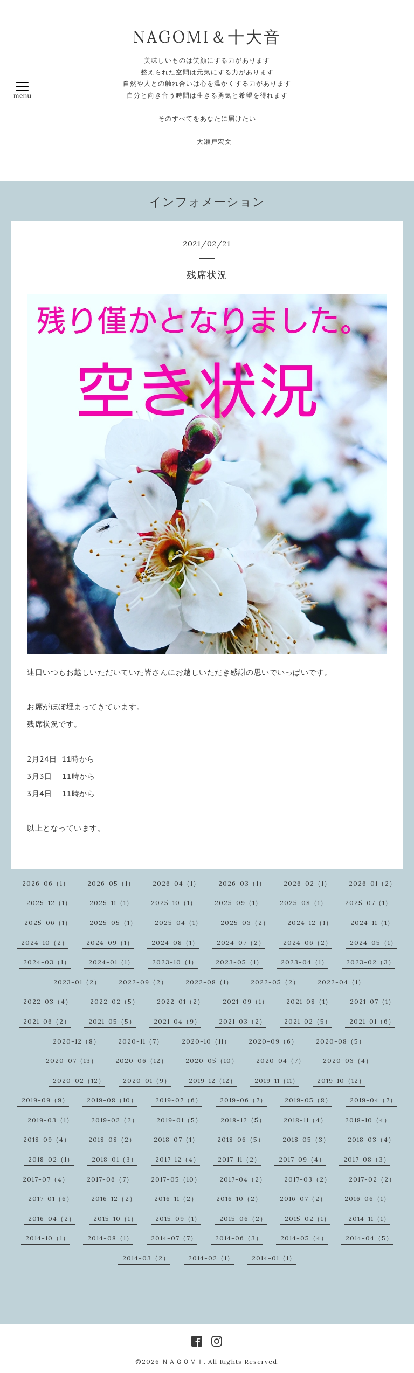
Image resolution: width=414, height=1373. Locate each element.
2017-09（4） (302, 1159)
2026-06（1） (46, 883)
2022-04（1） (341, 982)
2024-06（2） (307, 943)
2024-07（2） (241, 943)
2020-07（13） (72, 1061)
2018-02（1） (51, 1159)
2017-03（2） (307, 1179)
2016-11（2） (176, 1199)
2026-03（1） (242, 883)
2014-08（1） (110, 1238)
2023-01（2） (77, 982)
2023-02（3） (370, 962)
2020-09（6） (273, 1041)
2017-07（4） (46, 1179)
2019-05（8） (308, 1100)
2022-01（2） (180, 1001)
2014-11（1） (369, 1219)
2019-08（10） (112, 1100)
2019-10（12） (341, 1081)
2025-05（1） (113, 923)
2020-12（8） (76, 1041)
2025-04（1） (178, 923)
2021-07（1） (372, 1001)
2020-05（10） (211, 1061)
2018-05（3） (306, 1139)
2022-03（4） (47, 1001)
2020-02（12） (79, 1081)
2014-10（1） (47, 1238)
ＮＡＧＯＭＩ (183, 1361)
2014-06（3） (239, 1238)
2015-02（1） (307, 1219)
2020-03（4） (347, 1061)
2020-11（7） (140, 1041)
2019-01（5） (179, 1120)
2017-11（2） (239, 1159)
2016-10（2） (239, 1199)
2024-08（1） (175, 943)
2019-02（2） (115, 1120)
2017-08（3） (366, 1159)
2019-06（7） (243, 1100)
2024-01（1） (111, 962)
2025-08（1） (303, 903)
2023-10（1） (175, 962)
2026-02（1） (307, 883)
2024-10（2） (44, 943)
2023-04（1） (304, 962)
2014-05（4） (304, 1238)
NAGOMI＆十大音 (207, 36)
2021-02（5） (308, 1021)
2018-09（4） (47, 1139)
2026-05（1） (111, 883)
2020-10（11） (206, 1041)
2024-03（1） (47, 962)
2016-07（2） (303, 1199)
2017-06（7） (110, 1179)
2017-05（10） (176, 1179)
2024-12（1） (310, 923)
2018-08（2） (112, 1139)
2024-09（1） (110, 943)
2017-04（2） (242, 1179)
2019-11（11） (276, 1081)
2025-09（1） (238, 903)
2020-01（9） (147, 1081)
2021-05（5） (112, 1021)
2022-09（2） (143, 982)
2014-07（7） (174, 1238)
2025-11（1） (111, 903)
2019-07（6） (178, 1100)
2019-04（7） (373, 1100)
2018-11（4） (305, 1120)
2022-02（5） (114, 1001)
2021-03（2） (242, 1021)
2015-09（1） (178, 1219)
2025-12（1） (49, 903)
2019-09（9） (45, 1100)
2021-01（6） (372, 1021)
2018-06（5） (241, 1139)
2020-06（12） (141, 1061)
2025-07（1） (368, 903)
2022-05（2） (275, 982)
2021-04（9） (177, 1021)
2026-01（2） (372, 883)
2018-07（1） (176, 1139)
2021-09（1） (245, 1001)
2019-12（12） (213, 1081)
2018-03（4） (371, 1139)
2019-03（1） (50, 1120)
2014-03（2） (146, 1258)
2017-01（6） (50, 1199)
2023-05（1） (239, 962)
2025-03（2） (245, 923)
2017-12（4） (177, 1159)
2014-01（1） (274, 1258)
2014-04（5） (369, 1238)
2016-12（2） (113, 1199)
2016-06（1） (367, 1199)
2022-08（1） (209, 982)
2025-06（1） (48, 923)
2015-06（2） (243, 1219)
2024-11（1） (372, 923)
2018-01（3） (114, 1159)
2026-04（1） (176, 883)
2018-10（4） (368, 1120)
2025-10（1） (174, 903)
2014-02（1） (211, 1258)
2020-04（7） (280, 1061)
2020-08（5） (340, 1041)
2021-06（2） (47, 1021)
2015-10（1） (115, 1219)
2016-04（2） (51, 1219)
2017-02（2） (372, 1179)
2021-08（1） (309, 1001)
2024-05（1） (373, 943)
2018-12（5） (243, 1120)
